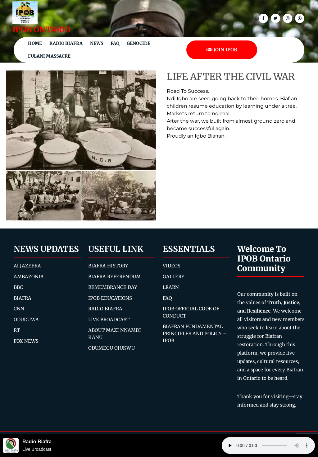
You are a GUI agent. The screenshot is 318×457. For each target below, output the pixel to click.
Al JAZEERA (27, 266)
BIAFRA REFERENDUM (114, 277)
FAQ (115, 43)
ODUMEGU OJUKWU (111, 348)
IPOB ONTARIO (41, 30)
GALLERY (173, 277)
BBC (18, 287)
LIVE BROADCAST (108, 320)
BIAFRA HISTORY (108, 266)
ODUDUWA (26, 320)
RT (17, 330)
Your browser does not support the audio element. (268, 445)
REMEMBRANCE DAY (112, 287)
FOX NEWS (26, 341)
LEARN (171, 287)
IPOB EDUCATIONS (110, 298)
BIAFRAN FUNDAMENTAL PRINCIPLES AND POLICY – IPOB (195, 333)
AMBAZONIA (29, 277)
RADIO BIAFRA (105, 309)
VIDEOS (171, 266)
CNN (19, 309)
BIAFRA (22, 298)
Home (35, 43)
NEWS (96, 43)
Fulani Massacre (49, 56)
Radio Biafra (66, 43)
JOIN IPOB (222, 50)
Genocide (138, 43)
